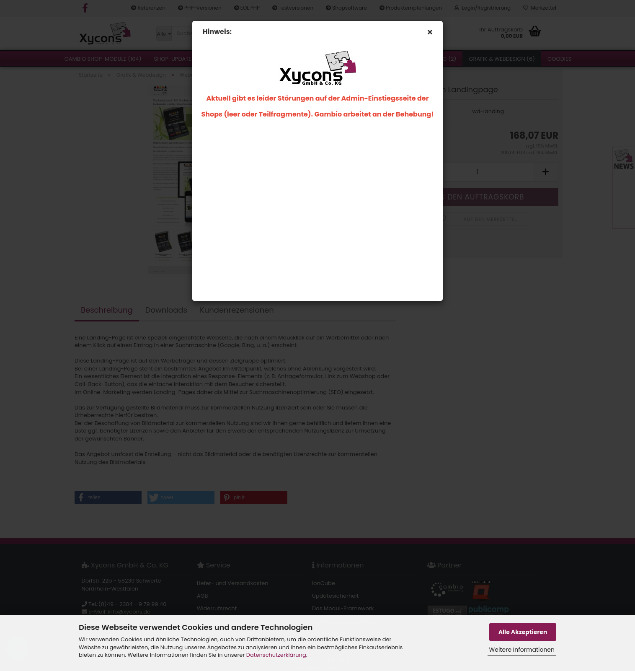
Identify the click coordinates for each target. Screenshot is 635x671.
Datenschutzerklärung (276, 655)
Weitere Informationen (522, 649)
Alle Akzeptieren (522, 632)
